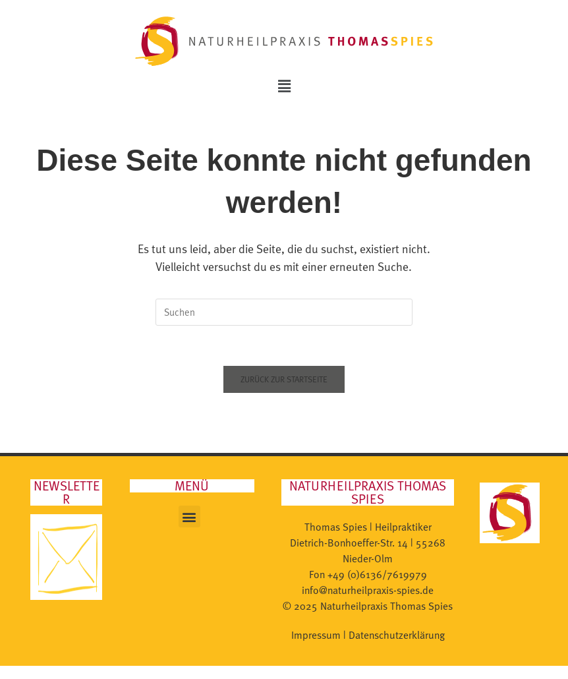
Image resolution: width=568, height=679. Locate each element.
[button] (284, 86)
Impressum (316, 635)
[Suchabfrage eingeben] (284, 312)
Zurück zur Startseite (284, 379)
